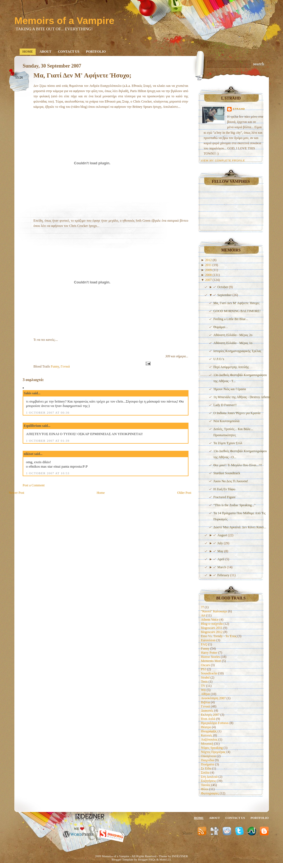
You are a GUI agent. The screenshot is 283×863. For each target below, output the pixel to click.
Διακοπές (207, 710)
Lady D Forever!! (225, 405)
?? (202, 607)
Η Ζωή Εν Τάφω (224, 489)
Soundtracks (209, 673)
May (221, 551)
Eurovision (208, 640)
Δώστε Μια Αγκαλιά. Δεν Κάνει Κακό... (239, 527)
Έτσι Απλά (208, 719)
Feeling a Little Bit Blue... (230, 319)
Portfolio (96, 51)
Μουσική (207, 744)
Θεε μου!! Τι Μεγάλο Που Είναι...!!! (237, 465)
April (221, 559)
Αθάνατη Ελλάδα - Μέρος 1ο (232, 343)
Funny (55, 366)
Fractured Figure (224, 497)
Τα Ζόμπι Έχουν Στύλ (227, 443)
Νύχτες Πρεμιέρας (213, 752)
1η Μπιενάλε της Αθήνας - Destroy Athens (241, 397)
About (45, 51)
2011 (209, 265)
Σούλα (205, 772)
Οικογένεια (208, 756)
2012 (209, 260)
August (223, 535)
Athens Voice (210, 619)
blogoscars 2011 (211, 628)
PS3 (203, 669)
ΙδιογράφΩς (209, 731)
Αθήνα (205, 694)
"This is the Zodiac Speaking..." (234, 505)
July (221, 543)
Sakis (27, 393)
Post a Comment (33, 485)
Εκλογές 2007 (210, 715)
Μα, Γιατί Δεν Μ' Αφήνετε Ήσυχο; (82, 75)
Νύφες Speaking (212, 748)
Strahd (239, 109)
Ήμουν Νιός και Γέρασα (229, 389)
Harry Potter (209, 653)
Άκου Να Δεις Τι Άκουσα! (230, 481)
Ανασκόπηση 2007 (213, 698)
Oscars (205, 665)
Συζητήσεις (208, 781)
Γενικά (65, 366)
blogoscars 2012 (211, 632)
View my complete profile (223, 160)
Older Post (184, 493)
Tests (204, 682)
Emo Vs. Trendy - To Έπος (219, 636)
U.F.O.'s (218, 359)
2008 (209, 275)
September (225, 295)
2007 (209, 280)
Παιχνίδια (207, 760)
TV (203, 686)
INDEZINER (180, 856)
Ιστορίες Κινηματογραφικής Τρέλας (237, 351)
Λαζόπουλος (209, 739)
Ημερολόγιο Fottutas (215, 723)
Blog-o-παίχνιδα (212, 624)
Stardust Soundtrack (226, 473)
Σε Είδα (206, 768)
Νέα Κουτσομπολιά (226, 421)
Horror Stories (210, 657)
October (223, 287)
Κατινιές (206, 735)
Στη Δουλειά (209, 777)
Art (203, 615)
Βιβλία (205, 702)
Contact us (68, 51)
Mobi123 (165, 859)
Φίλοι (204, 789)
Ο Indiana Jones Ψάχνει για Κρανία (236, 413)
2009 (209, 270)
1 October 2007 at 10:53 (47, 473)
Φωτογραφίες (210, 793)
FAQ (204, 644)
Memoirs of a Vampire (64, 20)
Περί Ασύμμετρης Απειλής (231, 367)
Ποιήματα (207, 764)
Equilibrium (32, 426)
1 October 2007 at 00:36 (47, 412)
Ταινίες (205, 785)
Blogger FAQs (147, 859)
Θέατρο (206, 727)
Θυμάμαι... (220, 327)
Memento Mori (211, 661)
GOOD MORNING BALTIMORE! (237, 311)
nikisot (28, 454)
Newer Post (16, 493)
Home (27, 51)
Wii (203, 690)
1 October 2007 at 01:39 (47, 440)
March (222, 567)
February (224, 575)
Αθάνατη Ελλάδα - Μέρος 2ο (232, 335)
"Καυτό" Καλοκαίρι (214, 611)
